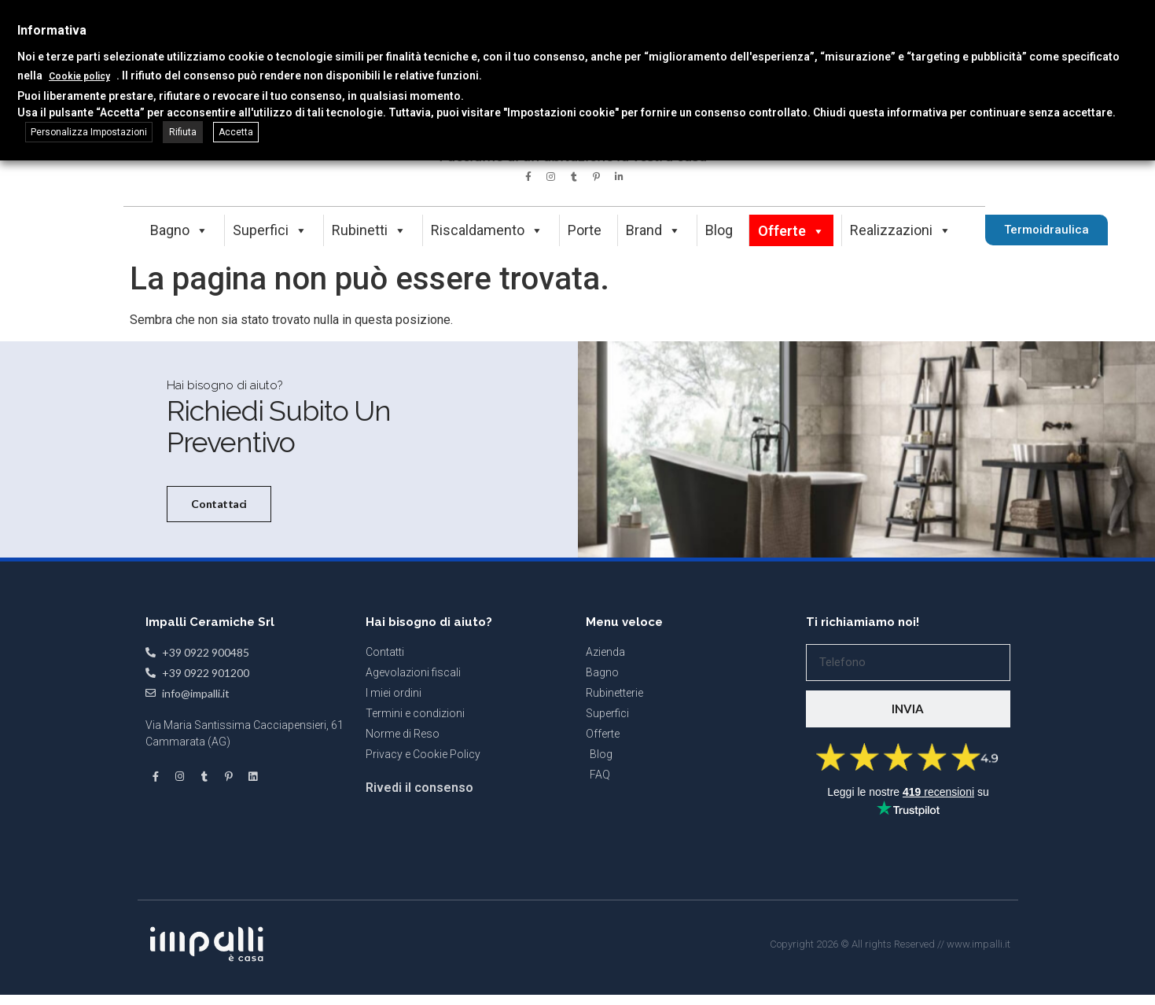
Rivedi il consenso (419, 973)
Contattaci (214, 599)
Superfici (270, 230)
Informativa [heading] (51, 30)
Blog (719, 230)
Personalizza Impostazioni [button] (89, 132)
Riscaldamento (487, 230)
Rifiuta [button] (183, 132)
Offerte (791, 231)
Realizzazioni (900, 230)
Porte (584, 230)
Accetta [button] (236, 132)
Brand (653, 230)
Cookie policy (79, 76)
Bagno (179, 230)
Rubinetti (369, 230)
